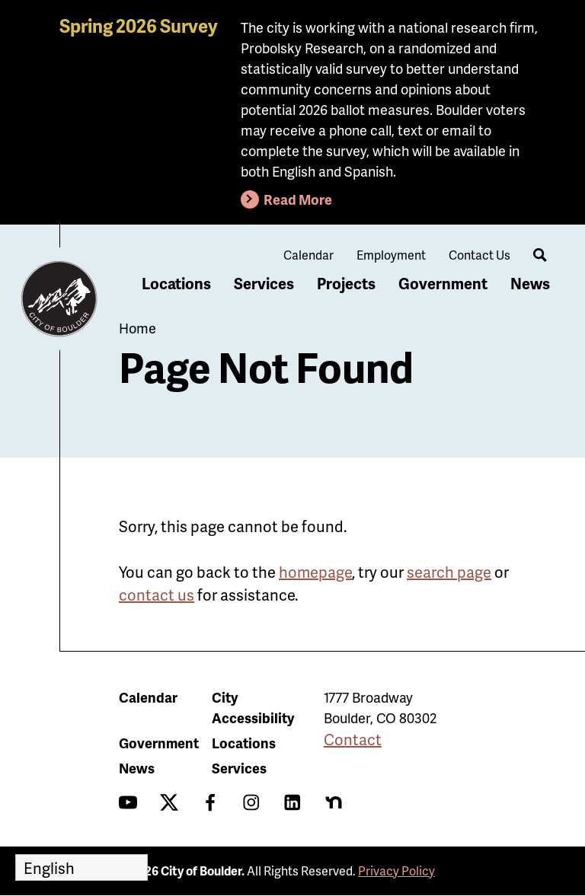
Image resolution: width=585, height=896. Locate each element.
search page (449, 571)
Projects (346, 283)
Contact (353, 739)
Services (264, 283)
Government (443, 283)
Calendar (308, 254)
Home (137, 327)
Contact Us (479, 254)
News (530, 283)
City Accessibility (253, 707)
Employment (391, 254)
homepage (315, 571)
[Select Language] (81, 867)
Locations (176, 283)
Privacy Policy (396, 870)
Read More (298, 199)
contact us (156, 594)
